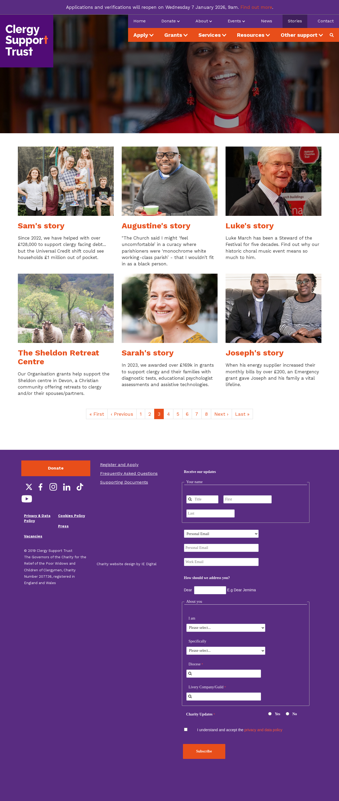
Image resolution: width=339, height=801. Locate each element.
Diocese (195, 664)
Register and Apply (119, 464)
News (266, 20)
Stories (295, 20)
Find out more (256, 7)
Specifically (197, 641)
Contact (326, 20)
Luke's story (250, 225)
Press (63, 526)
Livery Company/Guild (206, 687)
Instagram (53, 487)
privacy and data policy (263, 730)
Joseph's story (255, 352)
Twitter (26, 487)
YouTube (26, 498)
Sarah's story (148, 352)
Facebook (40, 487)
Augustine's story (156, 225)
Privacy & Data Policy (37, 518)
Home (139, 20)
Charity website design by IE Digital (127, 564)
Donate (56, 468)
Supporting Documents (124, 482)
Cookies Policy (71, 516)
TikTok (80, 487)
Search (333, 35)
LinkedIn (66, 487)
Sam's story (41, 225)
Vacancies (33, 536)
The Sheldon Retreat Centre (58, 357)
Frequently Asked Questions (129, 473)
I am (192, 618)
